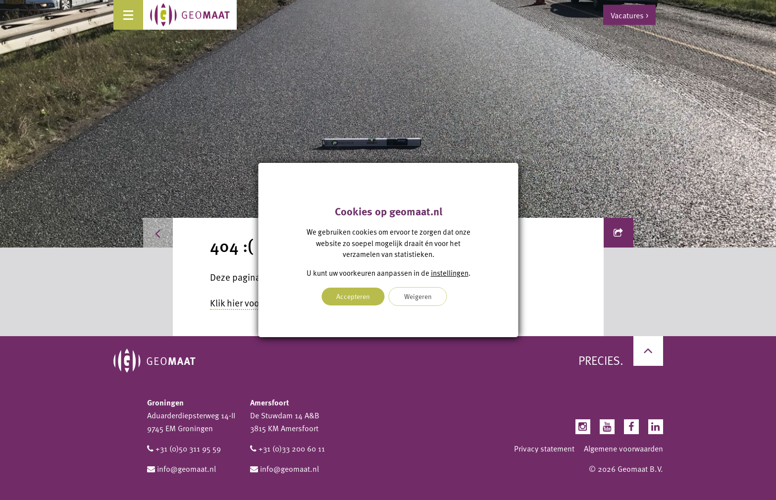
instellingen (449, 272)
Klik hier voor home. (249, 303)
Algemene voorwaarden (623, 448)
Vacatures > (629, 15)
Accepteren (353, 296)
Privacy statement (544, 448)
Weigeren (418, 296)
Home (174, 233)
